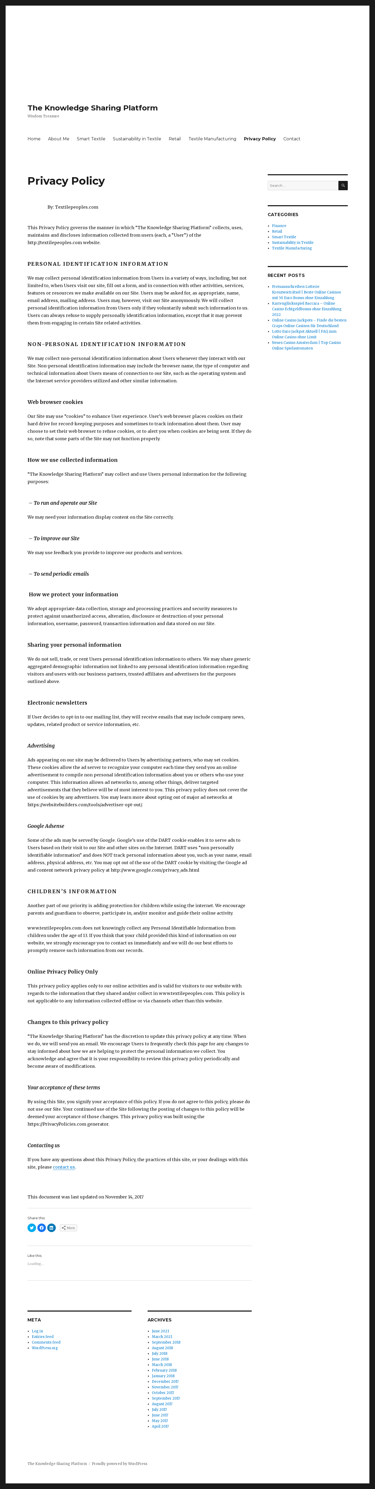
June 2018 (160, 1359)
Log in (37, 1331)
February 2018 (164, 1370)
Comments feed (46, 1342)
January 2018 (163, 1376)
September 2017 (166, 1398)
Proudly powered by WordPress (119, 1464)
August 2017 (162, 1404)
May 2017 (160, 1421)
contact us (64, 1167)
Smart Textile (91, 138)
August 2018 (162, 1348)
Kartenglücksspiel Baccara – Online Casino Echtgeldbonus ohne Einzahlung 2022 (307, 309)
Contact (292, 138)
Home (34, 138)
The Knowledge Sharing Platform (92, 107)
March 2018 (162, 1365)
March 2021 (162, 1337)
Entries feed (43, 1337)
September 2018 (166, 1342)
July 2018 (159, 1353)
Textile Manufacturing (212, 138)
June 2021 (160, 1331)
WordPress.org (45, 1348)
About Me (58, 138)
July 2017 (159, 1409)
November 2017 (165, 1387)
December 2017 (165, 1381)
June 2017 (160, 1415)
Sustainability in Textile (137, 138)
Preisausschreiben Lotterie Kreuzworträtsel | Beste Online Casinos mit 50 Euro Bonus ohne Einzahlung (306, 292)
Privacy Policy (260, 138)
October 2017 (163, 1393)
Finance (279, 226)
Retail (175, 138)
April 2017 (160, 1426)
